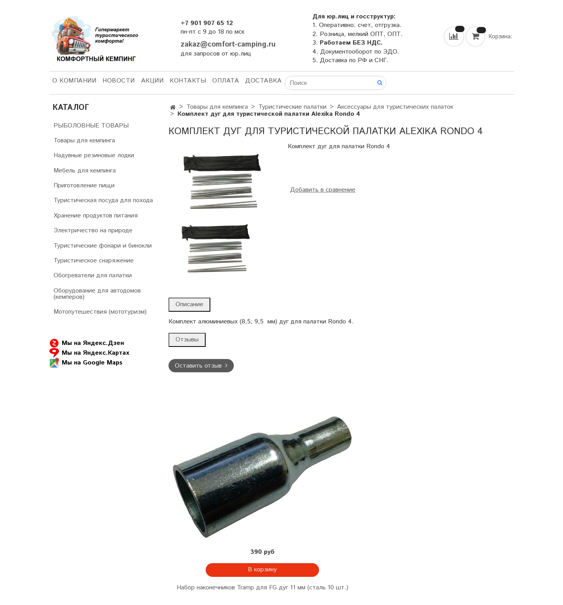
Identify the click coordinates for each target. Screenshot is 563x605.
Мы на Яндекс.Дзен (86, 343)
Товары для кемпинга (217, 106)
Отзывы (187, 339)
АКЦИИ (152, 80)
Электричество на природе (93, 230)
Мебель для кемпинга (85, 170)
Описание (189, 304)
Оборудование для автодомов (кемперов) (97, 294)
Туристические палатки (292, 106)
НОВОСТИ (118, 80)
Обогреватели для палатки (93, 275)
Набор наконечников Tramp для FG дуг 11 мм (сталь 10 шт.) (262, 587)
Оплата (225, 80)
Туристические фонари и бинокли (103, 245)
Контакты (188, 80)
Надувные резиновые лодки (94, 155)
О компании (74, 80)
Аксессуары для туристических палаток (395, 106)
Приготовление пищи (84, 185)
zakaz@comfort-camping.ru (228, 44)
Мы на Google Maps (85, 363)
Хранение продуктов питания (96, 215)
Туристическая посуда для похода (103, 200)
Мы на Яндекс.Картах (89, 353)
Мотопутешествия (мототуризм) (100, 311)
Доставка (263, 80)
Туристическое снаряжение (94, 260)
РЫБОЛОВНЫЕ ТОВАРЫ (91, 125)
